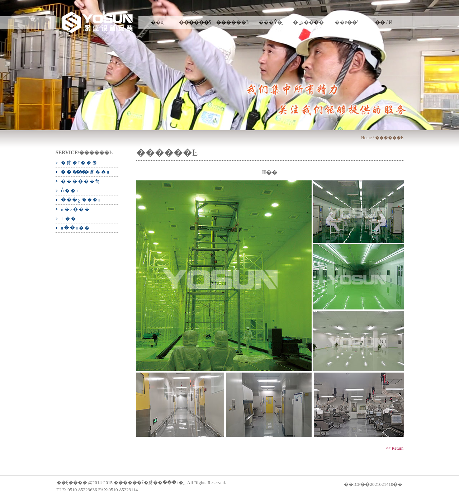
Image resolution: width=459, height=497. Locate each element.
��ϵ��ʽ (346, 22)
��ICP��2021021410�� (373, 484)
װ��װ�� (75, 228)
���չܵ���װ (81, 200)
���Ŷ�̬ (270, 22)
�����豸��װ (85, 172)
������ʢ (195, 22)
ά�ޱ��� (75, 209)
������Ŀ (233, 22)
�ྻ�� (69, 218)
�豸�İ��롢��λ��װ (79, 163)
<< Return (394, 448)
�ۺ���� (308, 22)
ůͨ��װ (70, 190)
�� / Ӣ (384, 22)
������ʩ (80, 181)
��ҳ (157, 22)
